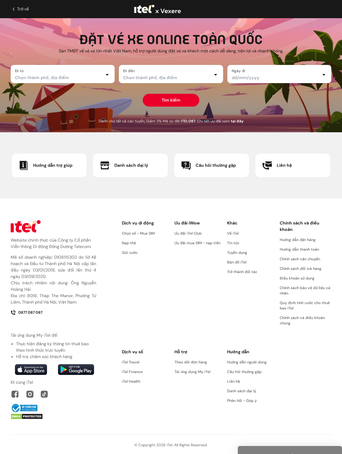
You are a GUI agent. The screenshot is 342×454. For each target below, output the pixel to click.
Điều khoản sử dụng (297, 278)
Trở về (20, 9)
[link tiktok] (44, 394)
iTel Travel (130, 362)
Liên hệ (277, 165)
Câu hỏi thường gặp (208, 165)
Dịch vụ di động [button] (138, 223)
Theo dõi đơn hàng (190, 362)
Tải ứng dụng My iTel (192, 371)
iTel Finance (132, 371)
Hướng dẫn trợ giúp (45, 165)
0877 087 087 (26, 312)
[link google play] (76, 369)
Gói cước (130, 252)
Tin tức (233, 242)
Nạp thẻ (129, 242)
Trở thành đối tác (242, 271)
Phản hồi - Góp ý (242, 400)
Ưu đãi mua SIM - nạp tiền (197, 242)
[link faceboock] (15, 394)
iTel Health (131, 381)
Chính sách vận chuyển (300, 259)
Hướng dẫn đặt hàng (298, 239)
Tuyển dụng (237, 252)
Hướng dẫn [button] (238, 352)
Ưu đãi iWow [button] (187, 223)
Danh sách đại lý (123, 165)
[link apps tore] (31, 369)
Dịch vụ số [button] (132, 352)
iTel (169, 445)
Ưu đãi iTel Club (188, 233)
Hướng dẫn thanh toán (299, 249)
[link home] (53, 226)
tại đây (237, 121)
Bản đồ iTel (236, 262)
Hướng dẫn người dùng (247, 362)
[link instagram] (30, 394)
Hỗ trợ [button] (180, 352)
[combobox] (59, 78)
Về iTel (233, 233)
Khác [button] (232, 223)
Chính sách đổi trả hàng (300, 268)
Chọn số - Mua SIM (138, 233)
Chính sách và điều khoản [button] (299, 226)
